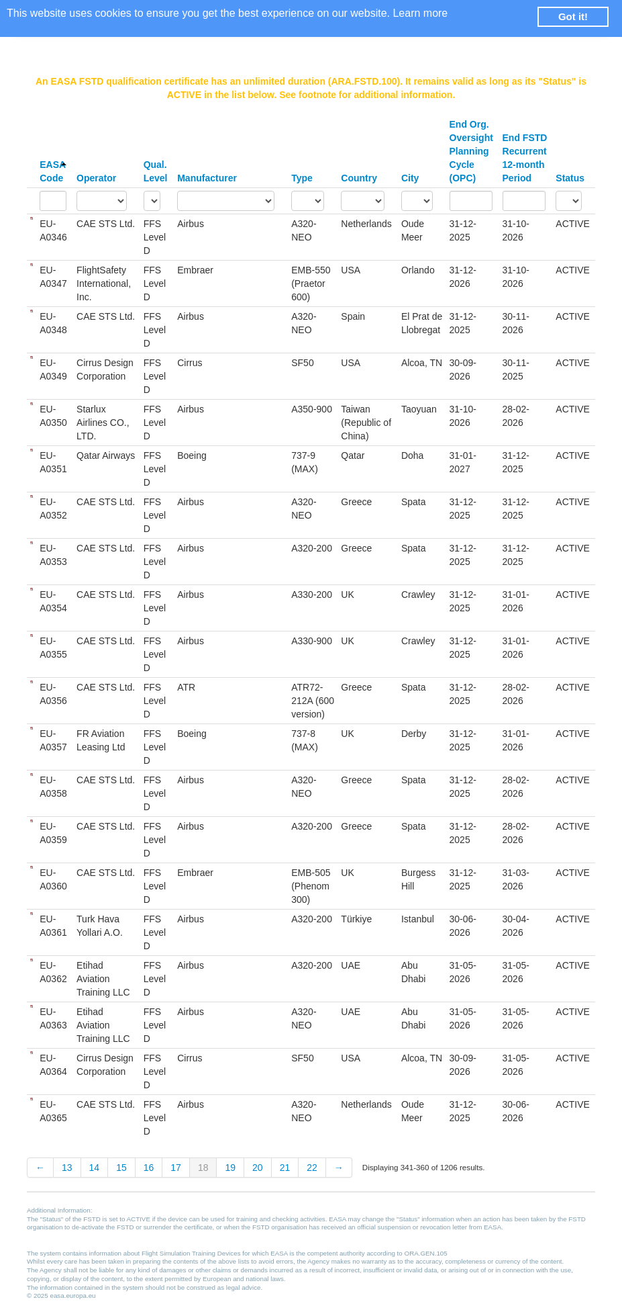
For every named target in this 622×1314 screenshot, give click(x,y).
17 (175, 1167)
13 (67, 1167)
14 (94, 1167)
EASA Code (53, 171)
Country (359, 178)
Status (570, 178)
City (410, 178)
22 (312, 1167)
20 (257, 1167)
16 (149, 1167)
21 (285, 1167)
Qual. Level (156, 171)
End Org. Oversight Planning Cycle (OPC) (471, 151)
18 (203, 1167)
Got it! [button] (573, 16)
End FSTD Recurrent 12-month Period (525, 157)
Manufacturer (207, 178)
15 (121, 1167)
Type (302, 178)
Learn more (420, 13)
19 (230, 1167)
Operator (96, 178)
